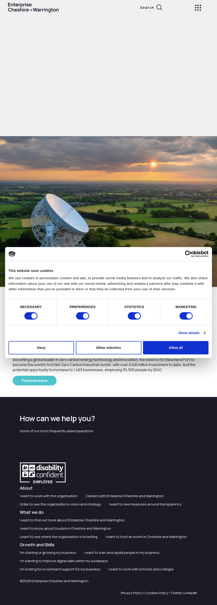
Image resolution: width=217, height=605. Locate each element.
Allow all (176, 347)
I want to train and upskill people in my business (122, 552)
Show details (189, 333)
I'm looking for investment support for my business (60, 569)
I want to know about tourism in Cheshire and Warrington (65, 528)
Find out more (34, 380)
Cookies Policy (156, 592)
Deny (41, 347)
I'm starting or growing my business (48, 552)
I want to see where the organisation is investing (58, 536)
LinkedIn (190, 592)
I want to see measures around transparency (145, 504)
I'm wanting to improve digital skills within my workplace (64, 560)
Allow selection (108, 347)
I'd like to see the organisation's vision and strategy (60, 504)
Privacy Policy (132, 592)
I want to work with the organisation (48, 495)
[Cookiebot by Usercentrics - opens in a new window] (188, 253)
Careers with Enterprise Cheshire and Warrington (125, 495)
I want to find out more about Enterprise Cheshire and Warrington (72, 520)
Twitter (176, 592)
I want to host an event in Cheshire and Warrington (146, 536)
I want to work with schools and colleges (141, 569)
